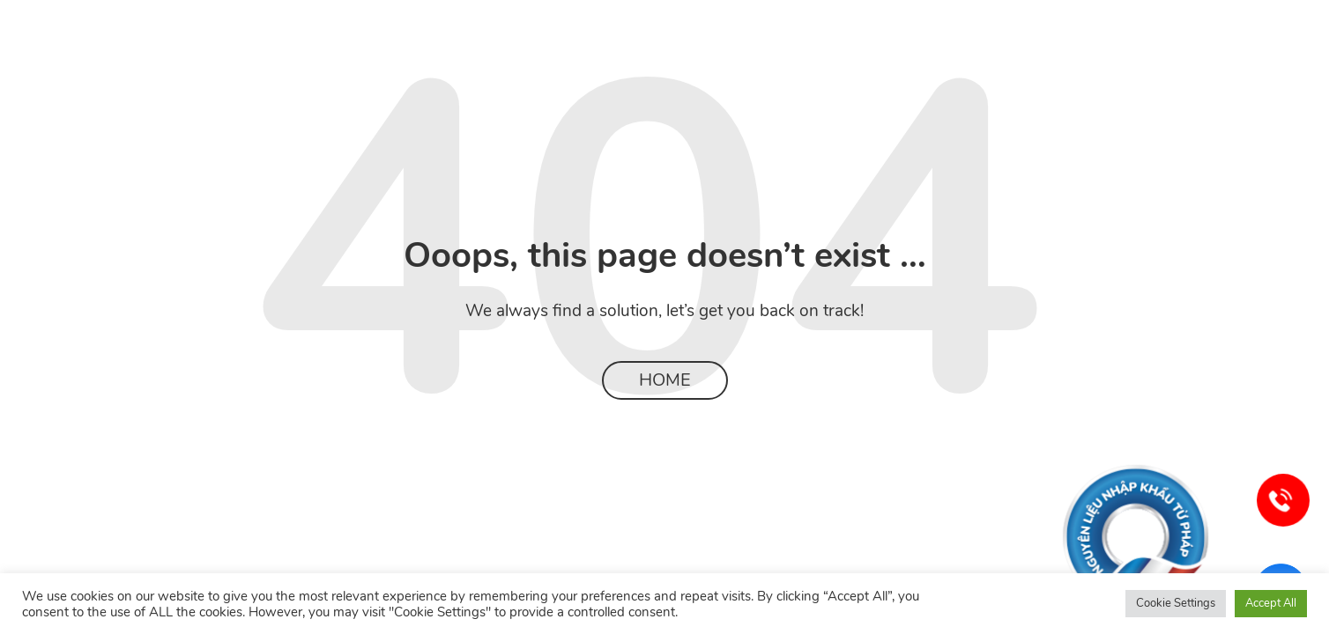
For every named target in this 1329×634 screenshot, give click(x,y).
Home (665, 380)
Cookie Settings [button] (1175, 603)
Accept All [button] (1270, 603)
